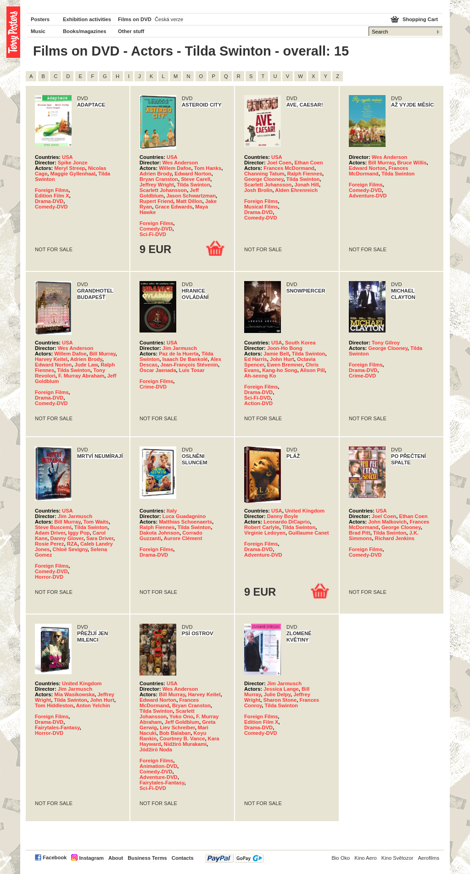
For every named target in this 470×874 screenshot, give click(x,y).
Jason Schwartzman (191, 195)
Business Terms (147, 858)
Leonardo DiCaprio (286, 521)
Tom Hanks (207, 168)
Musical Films (261, 206)
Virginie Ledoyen (264, 533)
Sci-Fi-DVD (153, 234)
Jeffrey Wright (157, 184)
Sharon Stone (280, 700)
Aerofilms (428, 858)
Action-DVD (258, 403)
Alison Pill (312, 370)
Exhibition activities (87, 19)
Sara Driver (99, 538)
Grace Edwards (173, 206)
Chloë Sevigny (70, 549)
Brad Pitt (359, 533)
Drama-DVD (49, 201)
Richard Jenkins (394, 538)
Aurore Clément (182, 538)
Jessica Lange (281, 689)
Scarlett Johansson (163, 190)
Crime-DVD (153, 386)
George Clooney (264, 179)
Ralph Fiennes (304, 173)
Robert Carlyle (261, 527)
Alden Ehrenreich (296, 190)
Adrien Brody (156, 173)
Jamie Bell (276, 353)
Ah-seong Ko (260, 375)
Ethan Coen (308, 162)
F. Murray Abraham (81, 375)
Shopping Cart (420, 19)
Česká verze (169, 19)
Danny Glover (67, 538)
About (115, 858)
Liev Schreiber (177, 727)
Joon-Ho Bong (284, 348)
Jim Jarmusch (179, 348)
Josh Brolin (258, 190)
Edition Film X (52, 195)
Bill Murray (381, 162)
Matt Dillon (189, 201)
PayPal (234, 858)
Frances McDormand (288, 168)
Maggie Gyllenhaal (72, 173)
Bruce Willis (412, 162)
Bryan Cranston (159, 179)
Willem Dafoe (175, 168)
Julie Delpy (277, 694)
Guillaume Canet (308, 533)
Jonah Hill (306, 184)
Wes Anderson (180, 162)
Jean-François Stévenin (189, 364)
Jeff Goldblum (182, 722)
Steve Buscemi (53, 527)
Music (38, 31)
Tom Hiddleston (54, 705)
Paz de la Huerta (178, 353)
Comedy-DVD (51, 206)
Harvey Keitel (51, 359)
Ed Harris (255, 359)
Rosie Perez (49, 544)
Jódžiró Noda (156, 749)
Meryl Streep (69, 168)
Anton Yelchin (93, 705)
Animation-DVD (158, 766)
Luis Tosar (192, 370)
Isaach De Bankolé (185, 359)
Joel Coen (279, 162)
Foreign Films (51, 190)
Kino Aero (365, 858)
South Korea (300, 342)
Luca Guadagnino (184, 516)
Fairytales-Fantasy (57, 727)
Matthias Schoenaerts (185, 521)
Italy (172, 510)
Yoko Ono (181, 716)
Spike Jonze (73, 162)
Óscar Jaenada (158, 370)
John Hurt (282, 359)
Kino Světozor (397, 858)
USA (67, 157)
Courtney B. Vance (182, 738)
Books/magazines (84, 31)
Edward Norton (192, 173)
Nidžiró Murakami (185, 744)
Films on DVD (134, 19)
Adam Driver (50, 533)
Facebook (55, 857)
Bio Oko (340, 858)
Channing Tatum (264, 173)
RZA (72, 544)
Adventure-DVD (368, 195)
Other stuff (131, 31)
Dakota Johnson (159, 533)
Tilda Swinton (193, 184)
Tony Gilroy (386, 342)
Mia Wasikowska (74, 694)
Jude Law (86, 364)
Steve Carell (195, 179)
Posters (40, 19)
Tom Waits (96, 521)
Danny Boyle (282, 516)
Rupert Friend (156, 201)
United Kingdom (305, 510)
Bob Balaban (174, 733)
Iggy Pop (79, 533)
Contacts (183, 858)
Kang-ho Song (279, 370)
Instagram (91, 858)
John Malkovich (387, 521)
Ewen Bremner (285, 364)
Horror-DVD (49, 577)
